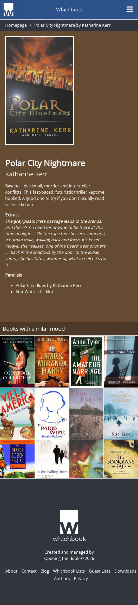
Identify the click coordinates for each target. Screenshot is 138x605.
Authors (62, 578)
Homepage (16, 25)
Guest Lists (99, 571)
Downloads (125, 571)
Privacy (81, 578)
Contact (29, 571)
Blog (45, 571)
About (11, 571)
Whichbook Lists (69, 571)
